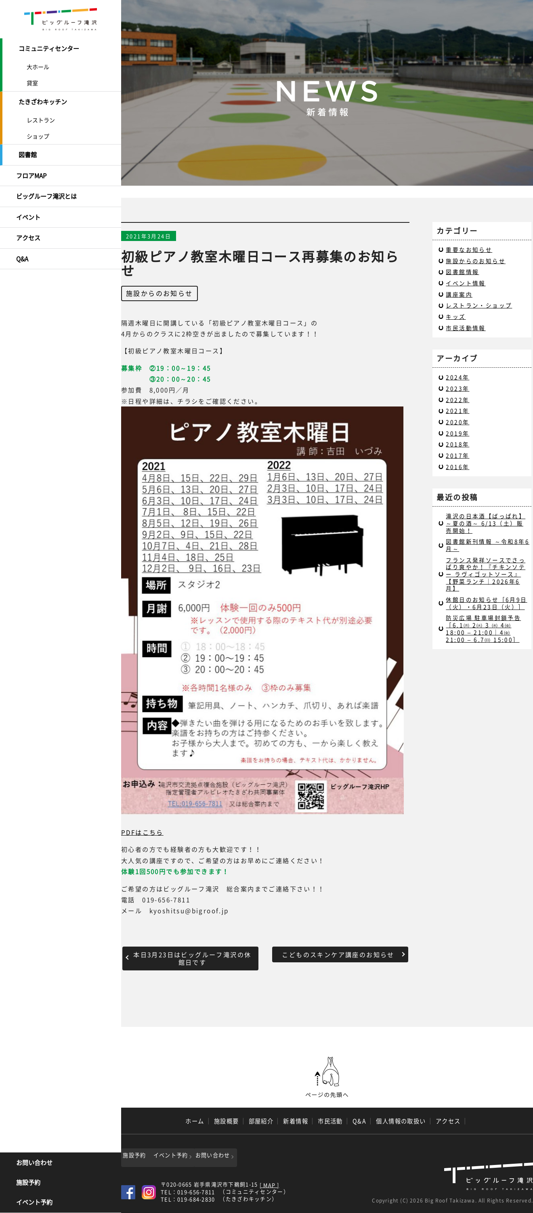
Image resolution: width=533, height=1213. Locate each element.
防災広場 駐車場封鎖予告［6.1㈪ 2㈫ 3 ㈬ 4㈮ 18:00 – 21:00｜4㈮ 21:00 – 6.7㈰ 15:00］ (483, 628)
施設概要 (226, 1121)
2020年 (457, 422)
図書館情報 (462, 272)
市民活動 (330, 1121)
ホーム (194, 1121)
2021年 (457, 410)
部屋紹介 (261, 1121)
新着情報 (295, 1121)
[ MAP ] (269, 1183)
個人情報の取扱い (401, 1121)
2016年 (457, 467)
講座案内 (459, 294)
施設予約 (28, 1183)
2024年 (457, 377)
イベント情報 (465, 283)
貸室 (32, 82)
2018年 (457, 444)
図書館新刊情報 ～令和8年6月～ (487, 545)
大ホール (38, 66)
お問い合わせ (34, 1163)
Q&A (22, 252)
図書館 (28, 152)
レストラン (41, 118)
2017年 (457, 455)
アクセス (28, 232)
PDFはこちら (142, 832)
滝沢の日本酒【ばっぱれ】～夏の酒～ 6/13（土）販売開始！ (485, 523)
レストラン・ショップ (479, 305)
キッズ (456, 316)
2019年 (457, 433)
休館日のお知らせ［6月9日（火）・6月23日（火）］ (486, 603)
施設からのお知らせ (159, 293)
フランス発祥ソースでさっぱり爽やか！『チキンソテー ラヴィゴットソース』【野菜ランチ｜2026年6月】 (485, 574)
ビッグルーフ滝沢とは (46, 192)
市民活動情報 (465, 328)
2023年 (457, 388)
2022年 (457, 400)
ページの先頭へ (327, 1077)
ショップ (38, 134)
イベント (28, 212)
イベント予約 (34, 1202)
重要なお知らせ (469, 249)
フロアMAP (31, 172)
